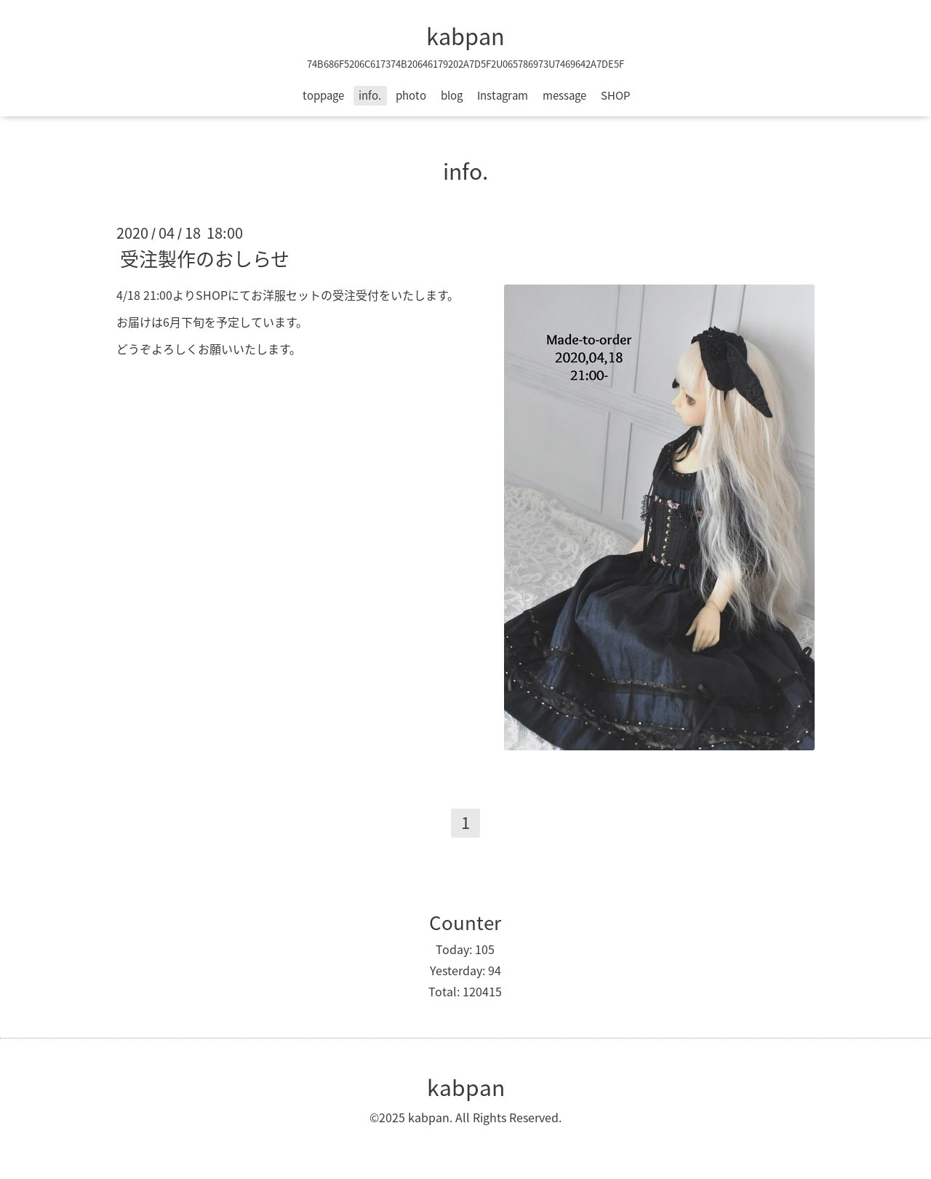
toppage (323, 95)
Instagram (502, 95)
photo (411, 95)
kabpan (465, 36)
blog (452, 95)
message (564, 95)
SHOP (615, 95)
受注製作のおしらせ (204, 258)
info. (370, 95)
